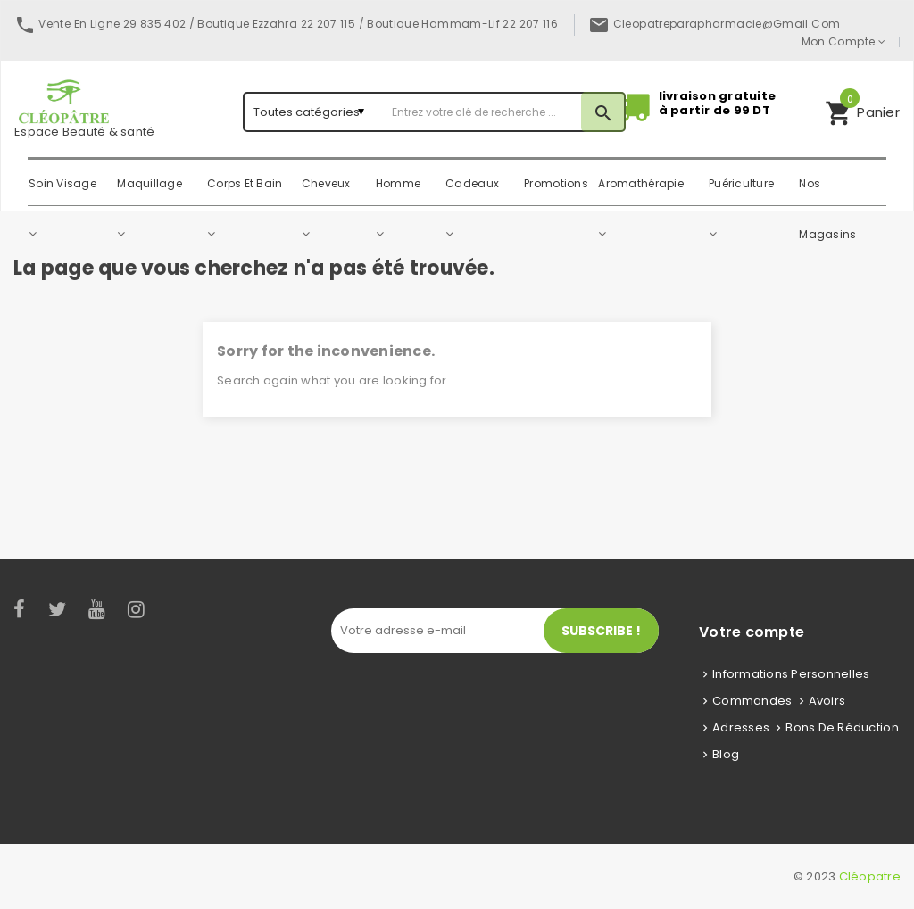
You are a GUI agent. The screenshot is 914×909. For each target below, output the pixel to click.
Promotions (556, 183)
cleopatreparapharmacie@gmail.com (727, 23)
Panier (862, 110)
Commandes (752, 700)
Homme (398, 183)
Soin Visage (62, 183)
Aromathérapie (640, 183)
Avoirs (827, 700)
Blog (725, 754)
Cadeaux (472, 183)
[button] (862, 112)
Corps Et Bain (244, 183)
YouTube (97, 609)
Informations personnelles (791, 673)
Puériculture (741, 183)
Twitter (58, 609)
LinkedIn (169, 609)
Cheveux (326, 183)
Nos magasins (827, 193)
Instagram (137, 609)
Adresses (740, 727)
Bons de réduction (841, 727)
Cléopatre (870, 876)
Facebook (20, 609)
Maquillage (149, 183)
